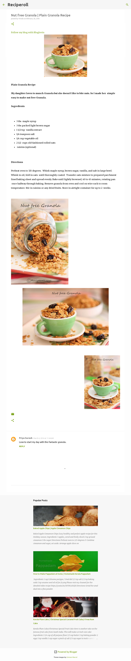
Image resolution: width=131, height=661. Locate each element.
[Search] (127, 4)
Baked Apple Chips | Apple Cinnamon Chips (51, 528)
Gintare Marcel (72, 657)
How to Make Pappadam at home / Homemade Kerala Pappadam (61, 574)
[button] (12, 24)
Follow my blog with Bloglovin (27, 32)
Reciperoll (18, 4)
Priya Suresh (25, 438)
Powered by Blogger (65, 652)
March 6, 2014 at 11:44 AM (43, 438)
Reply (22, 446)
